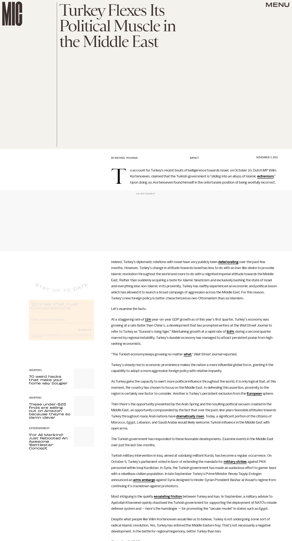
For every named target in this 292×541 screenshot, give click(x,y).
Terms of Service (81, 338)
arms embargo (144, 480)
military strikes (235, 462)
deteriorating (228, 262)
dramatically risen (190, 416)
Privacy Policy (36, 340)
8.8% (230, 331)
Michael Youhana (126, 158)
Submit (85, 333)
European (254, 393)
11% (148, 319)
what (187, 354)
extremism (265, 176)
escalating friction (168, 496)
